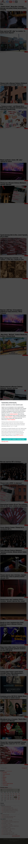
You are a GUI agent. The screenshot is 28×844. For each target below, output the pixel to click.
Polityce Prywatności (9, 416)
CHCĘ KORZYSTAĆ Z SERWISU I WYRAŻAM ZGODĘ (14, 439)
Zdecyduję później (4, 441)
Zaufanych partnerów (13, 414)
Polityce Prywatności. (20, 435)
